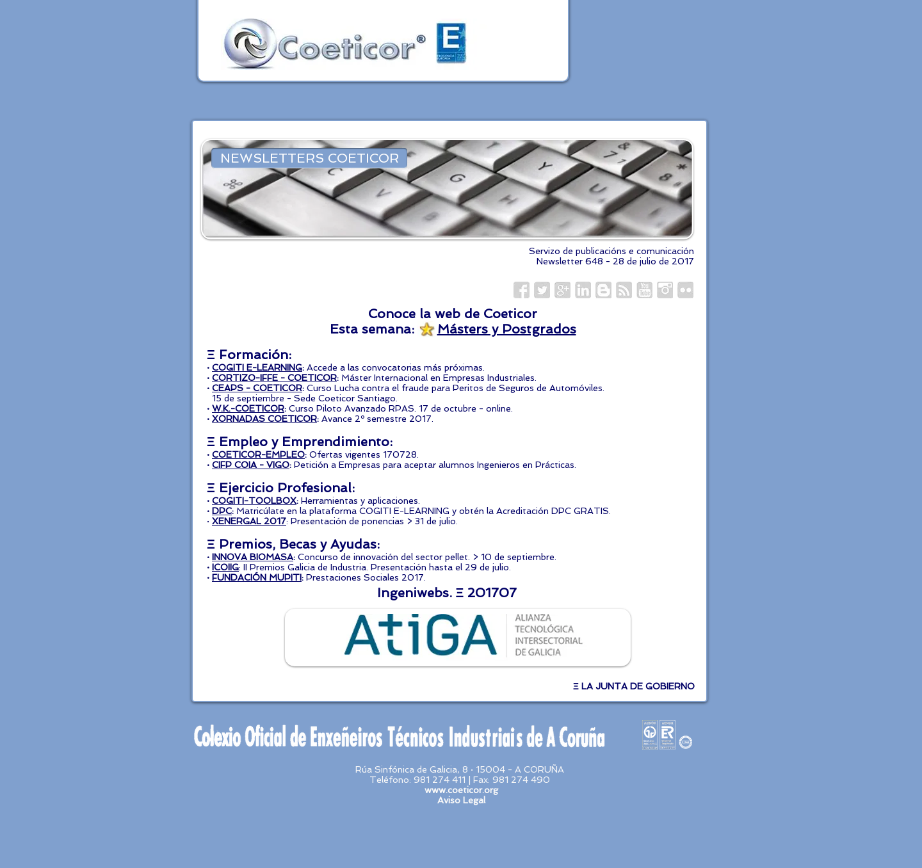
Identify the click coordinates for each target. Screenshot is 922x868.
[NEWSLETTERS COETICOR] (309, 158)
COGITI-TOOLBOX (254, 500)
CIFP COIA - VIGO (250, 465)
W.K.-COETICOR (248, 408)
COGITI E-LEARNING (257, 367)
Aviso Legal (461, 800)
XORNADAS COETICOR (264, 419)
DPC (222, 511)
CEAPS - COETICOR (257, 388)
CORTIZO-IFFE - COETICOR (274, 378)
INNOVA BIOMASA (252, 557)
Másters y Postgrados (506, 329)
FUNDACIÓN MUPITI (257, 577)
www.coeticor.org (461, 790)
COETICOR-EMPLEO (258, 454)
